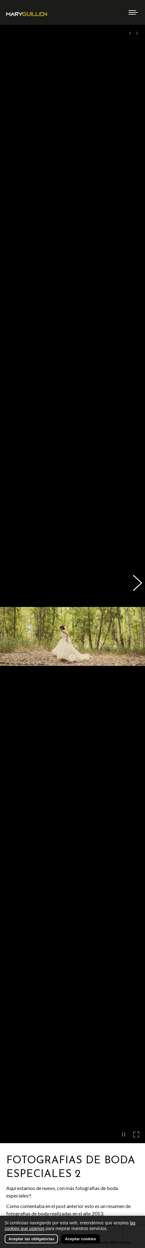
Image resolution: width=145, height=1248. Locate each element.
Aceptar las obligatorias (31, 1239)
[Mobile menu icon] (133, 12)
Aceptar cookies (80, 1239)
